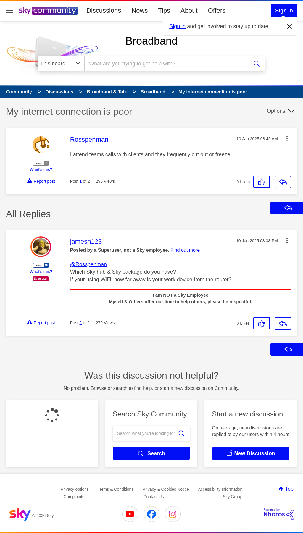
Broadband (151, 41)
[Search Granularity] (61, 63)
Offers (217, 10)
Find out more (185, 250)
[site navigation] (9, 11)
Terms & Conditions (115, 489)
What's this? (41, 169)
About (189, 10)
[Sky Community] (48, 10)
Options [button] (276, 111)
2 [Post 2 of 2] (81, 322)
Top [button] (289, 489)
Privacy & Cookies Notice (166, 489)
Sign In (284, 11)
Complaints (74, 496)
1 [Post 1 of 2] (81, 181)
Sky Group (232, 496)
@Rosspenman (88, 264)
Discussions (103, 10)
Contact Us (153, 496)
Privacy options (75, 489)
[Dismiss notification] (289, 26)
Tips (164, 10)
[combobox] (166, 63)
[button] (287, 138)
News (139, 10)
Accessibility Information (220, 489)
